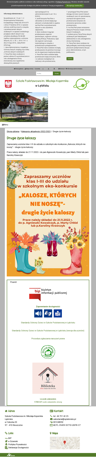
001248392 (56, 422)
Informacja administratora (74, 68)
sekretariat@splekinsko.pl (63, 419)
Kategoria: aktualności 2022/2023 (36, 131)
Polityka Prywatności (16, 444)
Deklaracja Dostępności (17, 447)
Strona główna (18, 68)
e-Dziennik (11, 441)
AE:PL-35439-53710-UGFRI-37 (65, 425)
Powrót (13, 282)
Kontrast (61, 68)
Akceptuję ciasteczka (74, 5)
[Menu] (48, 125)
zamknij (70, 58)
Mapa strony (29, 68)
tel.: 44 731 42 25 (59, 416)
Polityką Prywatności (63, 2)
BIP (8, 438)
